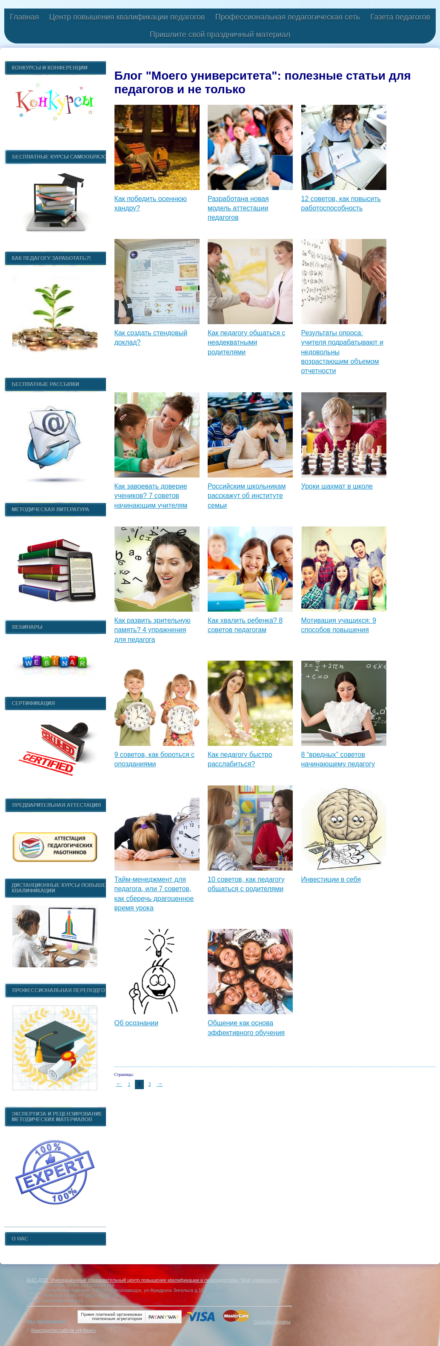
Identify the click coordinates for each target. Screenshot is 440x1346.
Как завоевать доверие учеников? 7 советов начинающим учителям (151, 496)
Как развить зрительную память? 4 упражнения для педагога (152, 630)
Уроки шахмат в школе (337, 486)
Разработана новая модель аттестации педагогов (238, 208)
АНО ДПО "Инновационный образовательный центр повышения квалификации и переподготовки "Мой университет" (153, 1280)
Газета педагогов (400, 17)
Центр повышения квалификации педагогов (127, 17)
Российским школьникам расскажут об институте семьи (247, 496)
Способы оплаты (272, 1321)
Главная (24, 17)
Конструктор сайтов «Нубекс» (63, 1330)
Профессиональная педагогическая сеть (287, 17)
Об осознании (136, 1023)
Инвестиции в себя (331, 879)
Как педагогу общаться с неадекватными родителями (246, 342)
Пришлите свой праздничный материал (220, 34)
